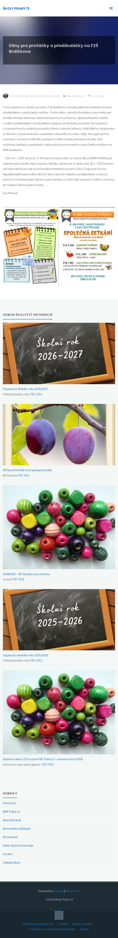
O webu (62, 924)
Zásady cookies (81, 924)
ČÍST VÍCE (35, 394)
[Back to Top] (59, 915)
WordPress (72, 891)
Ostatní (7, 854)
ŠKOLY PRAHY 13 (16, 8)
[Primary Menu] (111, 8)
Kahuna (58, 891)
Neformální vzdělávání (17, 828)
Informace (9, 803)
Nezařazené (10, 837)
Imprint (84, 929)
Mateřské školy (12, 820)
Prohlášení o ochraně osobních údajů (52, 929)
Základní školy (75, 96)
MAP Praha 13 (11, 811)
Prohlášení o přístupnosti (37, 924)
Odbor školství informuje (18, 845)
